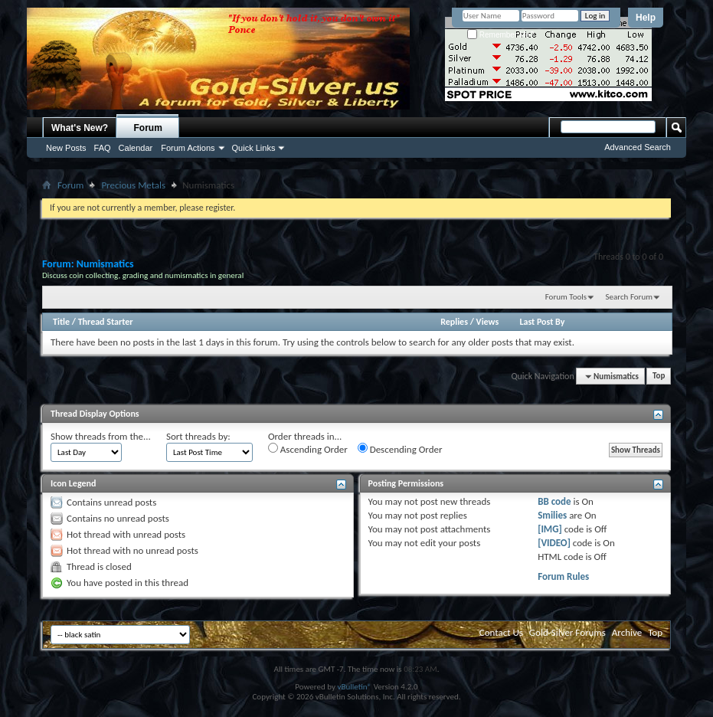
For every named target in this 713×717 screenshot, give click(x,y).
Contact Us (501, 632)
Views (487, 321)
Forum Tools (566, 297)
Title (61, 321)
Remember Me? (500, 35)
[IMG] (550, 529)
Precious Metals (133, 185)
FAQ (102, 147)
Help (646, 17)
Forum (148, 128)
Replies (454, 321)
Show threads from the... (101, 436)
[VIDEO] (554, 542)
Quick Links (254, 147)
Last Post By (541, 321)
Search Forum (629, 297)
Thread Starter (105, 321)
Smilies (552, 515)
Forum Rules (563, 576)
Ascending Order (308, 449)
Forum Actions (187, 147)
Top (658, 376)
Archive (627, 632)
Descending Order (400, 449)
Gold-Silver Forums (567, 632)
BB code (554, 501)
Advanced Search (637, 147)
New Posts (66, 147)
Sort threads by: (198, 436)
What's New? (79, 128)
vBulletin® (354, 687)
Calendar (136, 147)
